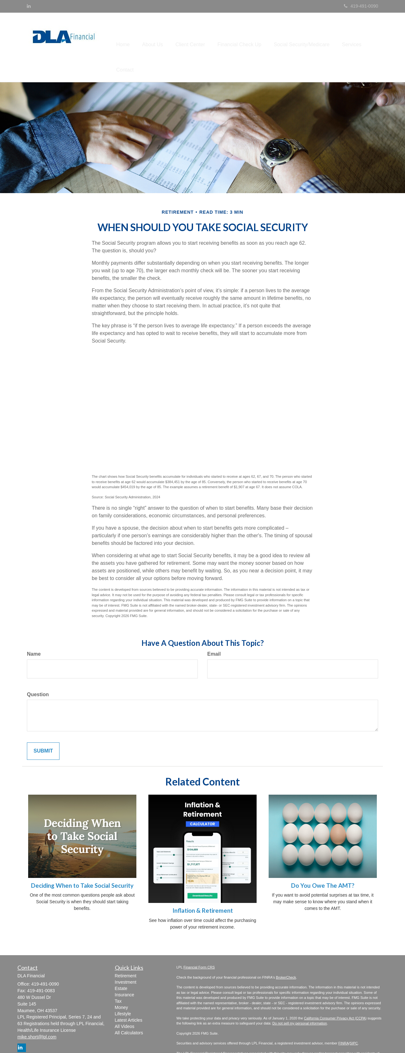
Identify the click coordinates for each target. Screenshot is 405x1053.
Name (34, 634)
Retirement (125, 956)
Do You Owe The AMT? (322, 866)
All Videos (124, 1007)
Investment (125, 962)
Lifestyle (123, 994)
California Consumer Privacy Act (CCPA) (335, 999)
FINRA (343, 1024)
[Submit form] (43, 732)
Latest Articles (128, 1000)
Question (38, 675)
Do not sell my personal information (299, 1004)
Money (121, 988)
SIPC (354, 1024)
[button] (155, 37)
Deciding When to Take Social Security (82, 866)
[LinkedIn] (29, 6)
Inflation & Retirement (202, 891)
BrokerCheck (286, 958)
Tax (118, 981)
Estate (121, 969)
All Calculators (129, 1013)
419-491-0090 (361, 6)
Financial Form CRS (199, 948)
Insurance (124, 975)
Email (214, 634)
